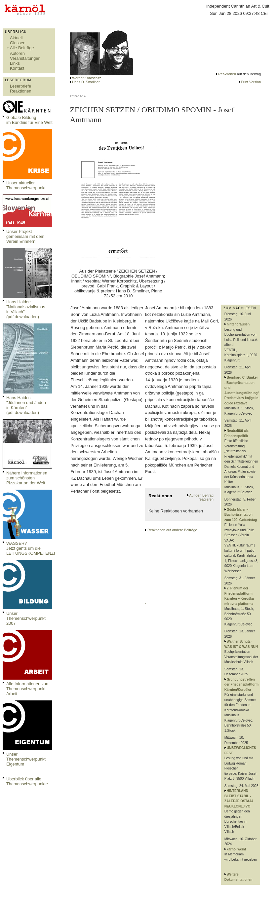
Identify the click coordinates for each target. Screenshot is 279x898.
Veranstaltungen (25, 58)
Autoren (17, 53)
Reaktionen (20, 91)
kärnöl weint (236, 849)
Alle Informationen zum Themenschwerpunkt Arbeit (28, 688)
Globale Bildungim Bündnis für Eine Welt (29, 120)
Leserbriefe (20, 86)
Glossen (17, 42)
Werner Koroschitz (86, 78)
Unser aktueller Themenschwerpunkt (26, 185)
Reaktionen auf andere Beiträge (172, 530)
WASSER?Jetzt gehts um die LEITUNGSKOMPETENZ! (30, 548)
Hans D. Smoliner (86, 82)
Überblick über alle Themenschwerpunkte (27, 781)
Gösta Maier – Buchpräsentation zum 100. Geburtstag (240, 515)
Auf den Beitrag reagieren (201, 497)
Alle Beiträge (22, 47)
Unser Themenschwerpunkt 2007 (26, 618)
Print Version (251, 82)
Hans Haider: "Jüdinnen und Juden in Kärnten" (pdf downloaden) (26, 405)
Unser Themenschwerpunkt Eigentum (26, 759)
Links (15, 63)
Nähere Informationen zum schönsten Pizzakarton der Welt (26, 477)
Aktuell (16, 37)
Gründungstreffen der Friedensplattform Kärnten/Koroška (241, 685)
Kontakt (17, 68)
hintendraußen (238, 324)
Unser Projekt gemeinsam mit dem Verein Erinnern (25, 236)
